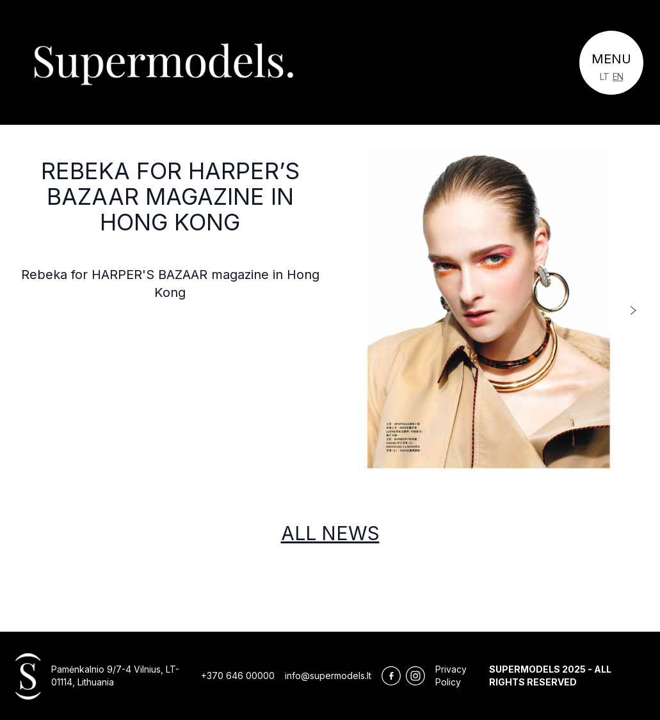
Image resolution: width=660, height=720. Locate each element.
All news (330, 533)
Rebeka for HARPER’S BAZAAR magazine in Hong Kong (170, 196)
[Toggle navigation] (611, 63)
